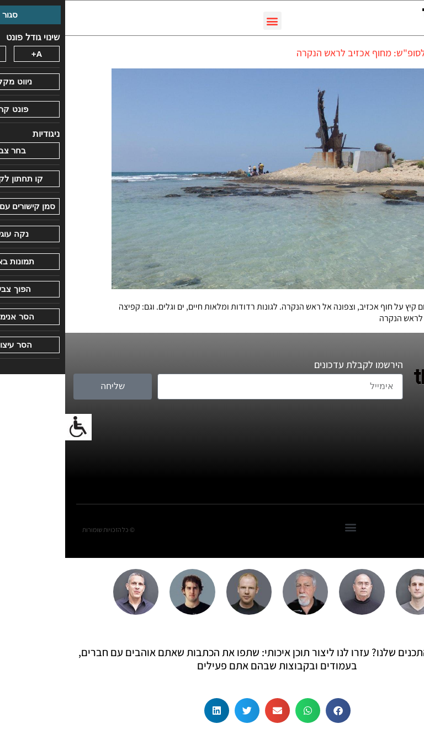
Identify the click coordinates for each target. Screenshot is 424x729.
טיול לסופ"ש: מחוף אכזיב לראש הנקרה (304, 52)
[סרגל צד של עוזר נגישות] (13, 427)
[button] (207, 21)
